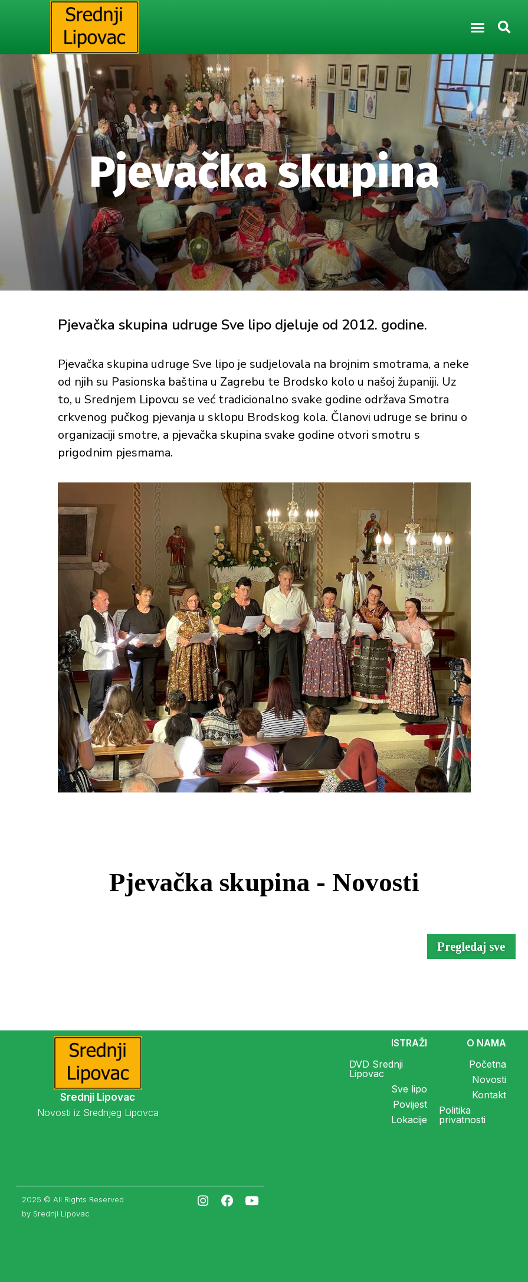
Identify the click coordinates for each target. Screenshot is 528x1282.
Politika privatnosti (462, 1115)
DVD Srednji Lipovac (376, 1068)
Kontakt (489, 1095)
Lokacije (409, 1120)
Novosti (489, 1079)
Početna (487, 1064)
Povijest (410, 1104)
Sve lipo (409, 1089)
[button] (477, 27)
